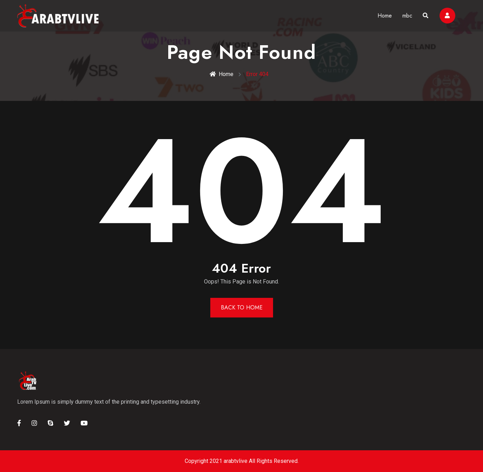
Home (384, 16)
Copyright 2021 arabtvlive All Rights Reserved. (242, 461)
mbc (407, 16)
